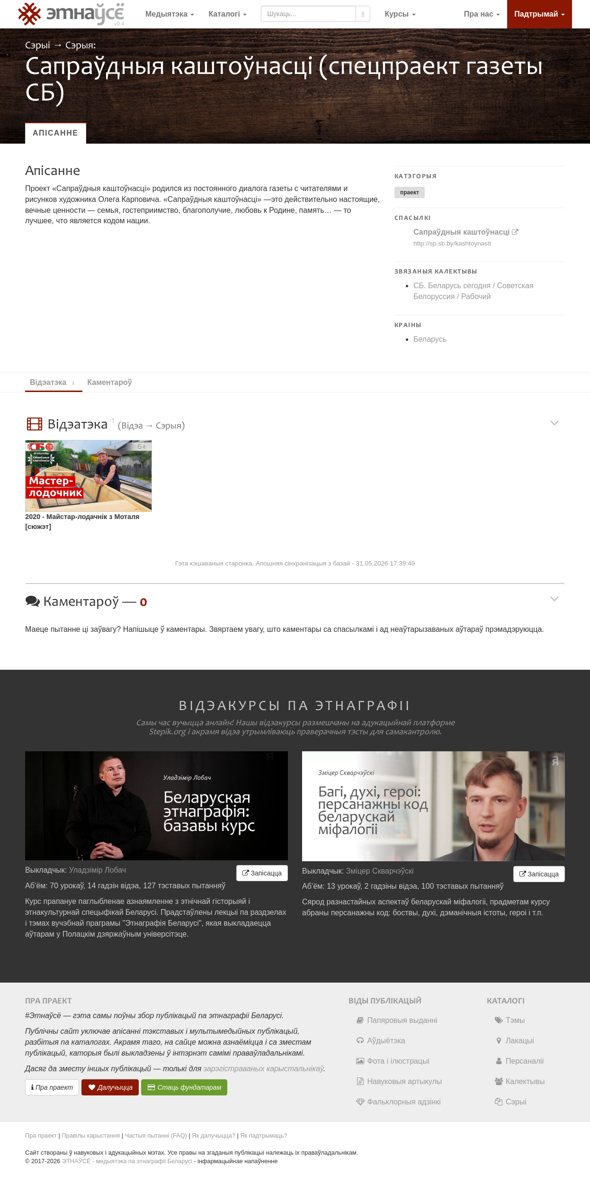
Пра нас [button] (482, 14)
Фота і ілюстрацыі (392, 1061)
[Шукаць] (363, 14)
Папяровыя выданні (397, 1020)
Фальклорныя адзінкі (398, 1102)
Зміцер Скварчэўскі (380, 871)
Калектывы (519, 1081)
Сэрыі (39, 45)
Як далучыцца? (213, 1135)
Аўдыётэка (380, 1041)
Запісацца (262, 873)
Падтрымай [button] (539, 14)
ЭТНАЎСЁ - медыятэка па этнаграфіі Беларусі (127, 1161)
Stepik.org (167, 732)
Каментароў (114, 382)
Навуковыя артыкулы (399, 1081)
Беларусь (430, 339)
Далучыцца (110, 1087)
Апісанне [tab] (56, 133)
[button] (399, 14)
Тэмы (509, 1020)
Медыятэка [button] (169, 14)
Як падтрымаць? (263, 1135)
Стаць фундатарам (184, 1087)
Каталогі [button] (227, 14)
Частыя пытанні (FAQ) (156, 1135)
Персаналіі (519, 1061)
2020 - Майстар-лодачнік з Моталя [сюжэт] (82, 521)
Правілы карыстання (91, 1135)
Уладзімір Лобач (97, 870)
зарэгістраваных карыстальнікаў (263, 1069)
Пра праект (52, 1087)
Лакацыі (514, 1041)
